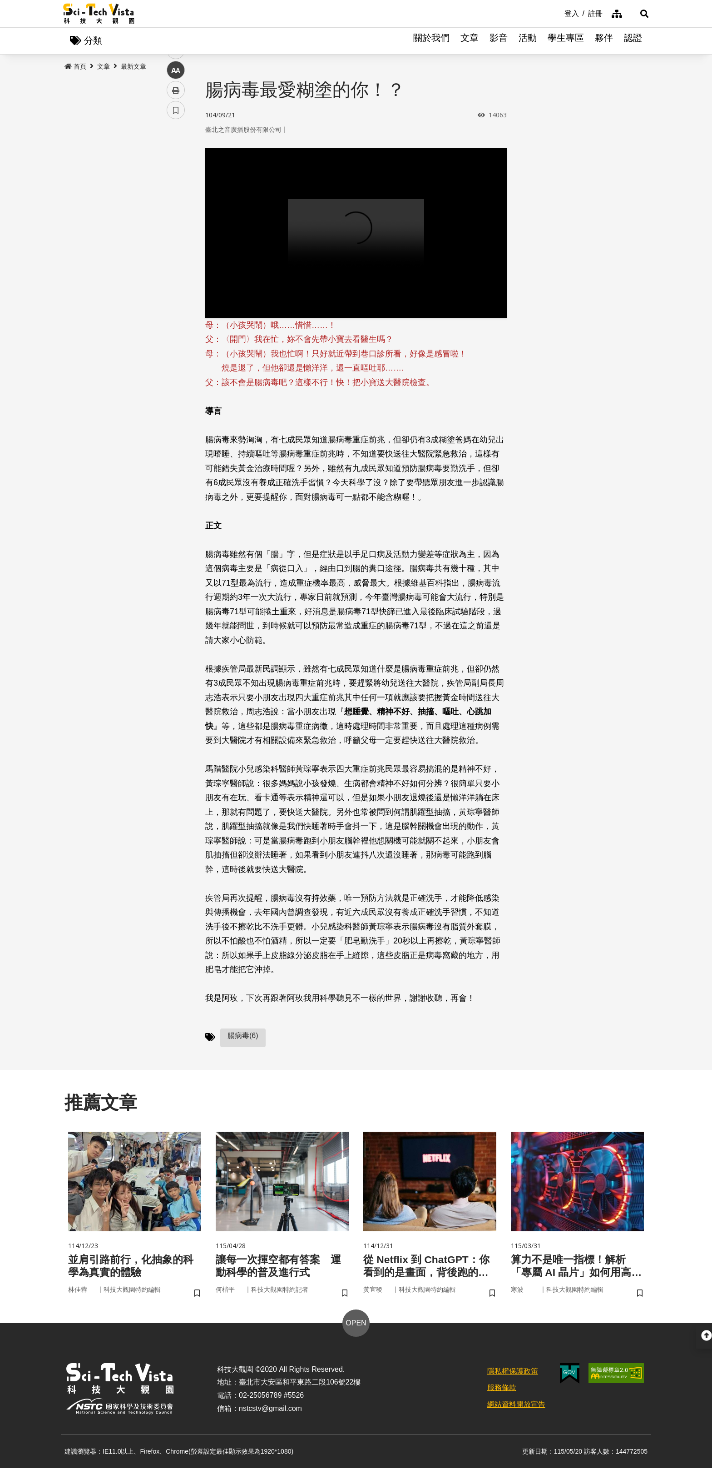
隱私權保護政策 (512, 1373)
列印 (176, 254)
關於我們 (431, 41)
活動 (528, 41)
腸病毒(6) (242, 1036)
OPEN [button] (356, 1325)
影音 (499, 41)
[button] (637, 13)
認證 (633, 41)
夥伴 (604, 41)
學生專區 (566, 41)
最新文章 (133, 66)
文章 (469, 41)
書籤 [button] (176, 274)
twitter (176, 194)
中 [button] (175, 234)
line (172, 214)
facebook (176, 174)
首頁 (75, 66)
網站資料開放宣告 (516, 1406)
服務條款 (501, 1390)
